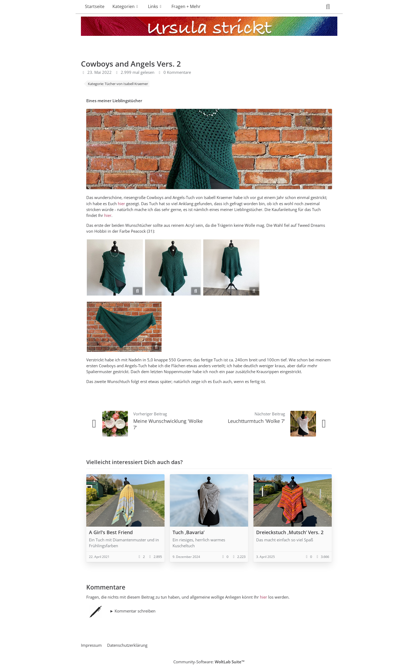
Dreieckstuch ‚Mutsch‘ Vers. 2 (289, 532)
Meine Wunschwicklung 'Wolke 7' (168, 424)
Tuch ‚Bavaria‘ (188, 532)
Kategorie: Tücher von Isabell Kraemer (118, 83)
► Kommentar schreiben (133, 611)
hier (121, 203)
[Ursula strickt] (209, 27)
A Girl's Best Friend (111, 532)
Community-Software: (209, 661)
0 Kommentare (177, 72)
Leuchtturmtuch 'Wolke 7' (256, 421)
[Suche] (328, 6)
